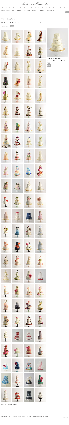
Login (46, 416)
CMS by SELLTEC (65, 417)
